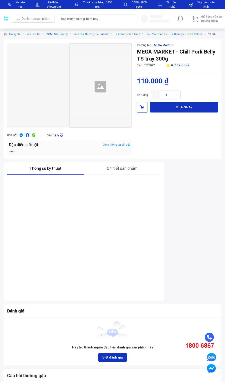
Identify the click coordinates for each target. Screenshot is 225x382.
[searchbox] (93, 19)
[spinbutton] (166, 95)
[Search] (133, 19)
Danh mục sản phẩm (36, 18)
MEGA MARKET (164, 45)
